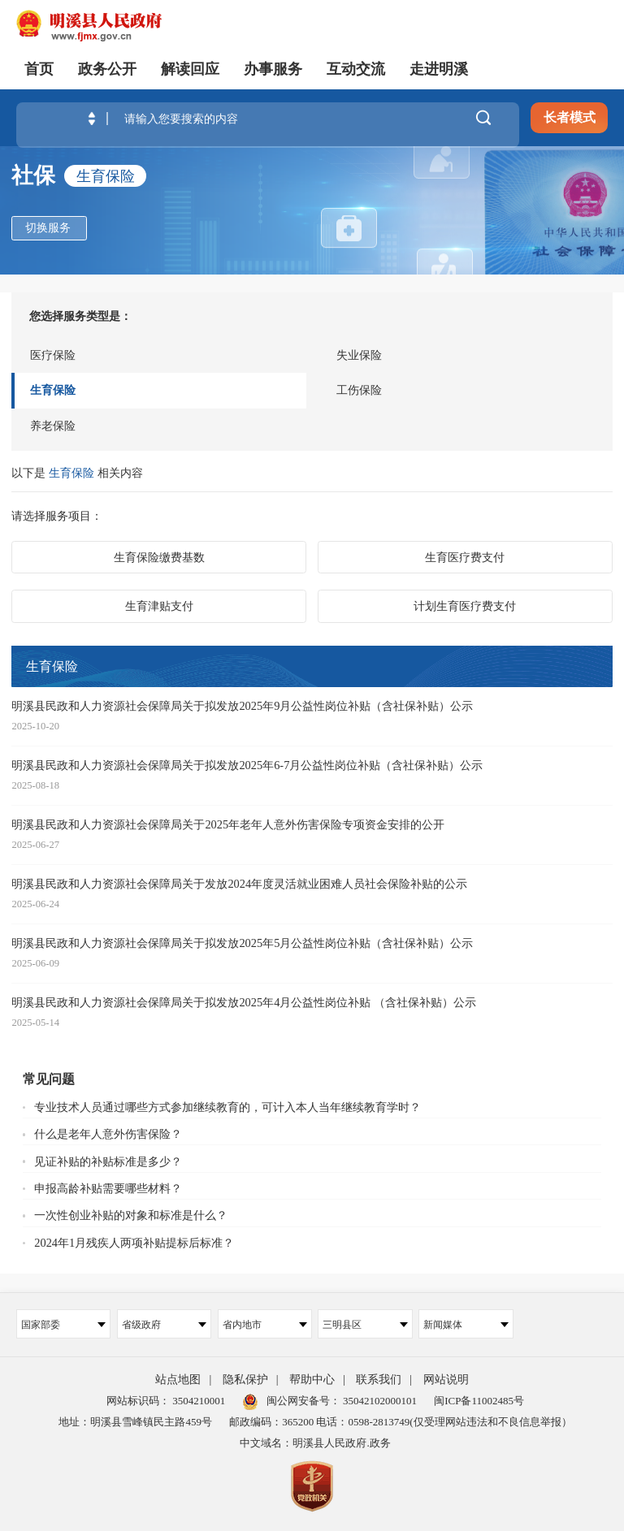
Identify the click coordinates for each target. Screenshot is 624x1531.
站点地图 (178, 1379)
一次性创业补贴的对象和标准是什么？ (131, 1215)
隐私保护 (245, 1379)
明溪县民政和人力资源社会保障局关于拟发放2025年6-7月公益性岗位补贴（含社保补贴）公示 (247, 765)
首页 (39, 69)
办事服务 (273, 69)
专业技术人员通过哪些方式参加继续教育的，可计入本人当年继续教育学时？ (227, 1107)
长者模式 (570, 117)
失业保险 (359, 354)
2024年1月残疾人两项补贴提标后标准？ (134, 1242)
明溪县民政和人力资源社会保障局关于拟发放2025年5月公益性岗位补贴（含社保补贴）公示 (242, 942)
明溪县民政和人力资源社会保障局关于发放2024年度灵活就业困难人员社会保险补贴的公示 (239, 883)
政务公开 (107, 69)
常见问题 (49, 1079)
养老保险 (53, 425)
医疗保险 (53, 354)
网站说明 (446, 1379)
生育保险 (53, 389)
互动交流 (356, 69)
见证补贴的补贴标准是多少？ (108, 1161)
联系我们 (378, 1379)
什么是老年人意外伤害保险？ (108, 1133)
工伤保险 (359, 389)
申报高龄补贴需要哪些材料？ (108, 1188)
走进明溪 (439, 69)
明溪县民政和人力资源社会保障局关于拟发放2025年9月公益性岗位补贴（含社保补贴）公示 (242, 705)
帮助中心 (312, 1379)
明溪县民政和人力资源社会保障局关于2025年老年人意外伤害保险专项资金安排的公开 (227, 824)
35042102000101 (378, 1401)
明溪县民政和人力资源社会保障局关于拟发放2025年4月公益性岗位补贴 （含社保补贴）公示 (243, 1002)
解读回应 (190, 69)
